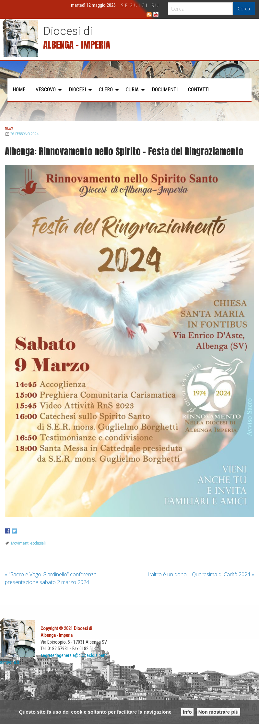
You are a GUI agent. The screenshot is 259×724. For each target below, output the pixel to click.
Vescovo (46, 89)
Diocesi (77, 89)
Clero (106, 89)
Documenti (165, 89)
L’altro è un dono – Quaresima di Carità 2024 (200, 574)
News (9, 128)
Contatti (198, 89)
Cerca (244, 9)
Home (19, 89)
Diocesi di (67, 31)
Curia (132, 89)
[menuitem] (18, 89)
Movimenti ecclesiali (28, 543)
